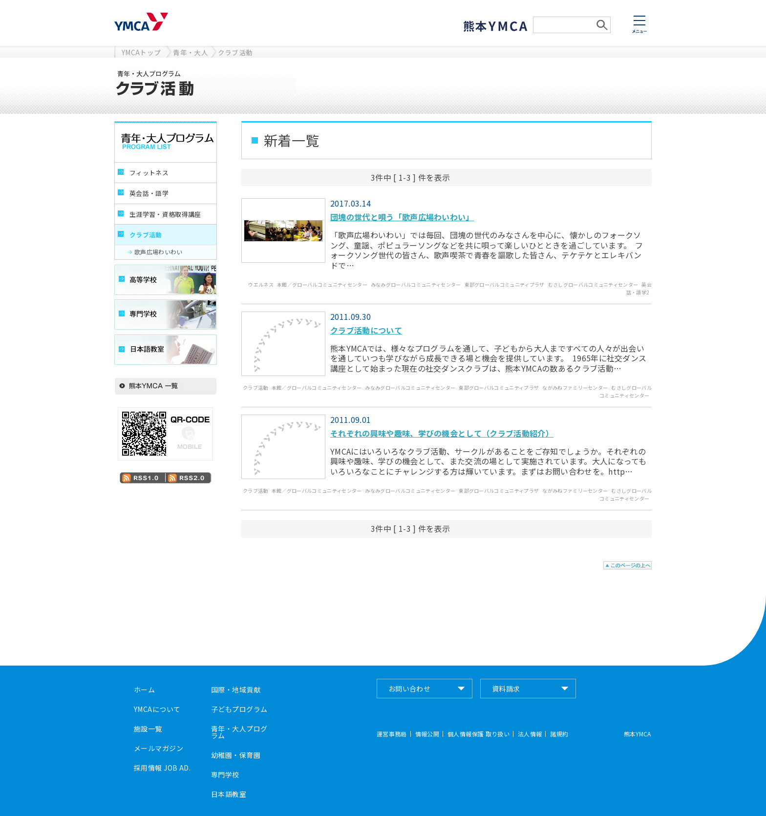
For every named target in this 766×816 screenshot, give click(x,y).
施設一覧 (148, 728)
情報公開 (427, 734)
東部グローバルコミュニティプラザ (505, 284)
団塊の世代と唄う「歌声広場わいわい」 (402, 217)
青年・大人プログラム (239, 732)
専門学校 (225, 774)
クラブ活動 (235, 52)
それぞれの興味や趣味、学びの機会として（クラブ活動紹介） (441, 433)
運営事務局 (392, 734)
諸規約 (559, 734)
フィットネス (149, 172)
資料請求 (506, 688)
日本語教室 (228, 794)
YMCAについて (157, 709)
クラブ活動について (366, 330)
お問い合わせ (409, 688)
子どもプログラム (239, 709)
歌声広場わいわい (158, 252)
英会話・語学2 (639, 288)
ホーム (144, 689)
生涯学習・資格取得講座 (165, 214)
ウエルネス (261, 284)
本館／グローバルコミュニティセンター (322, 284)
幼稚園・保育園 (235, 755)
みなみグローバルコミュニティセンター (416, 284)
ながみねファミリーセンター (575, 387)
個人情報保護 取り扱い (478, 734)
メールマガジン (158, 748)
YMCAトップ (141, 52)
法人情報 (530, 734)
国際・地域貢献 (235, 689)
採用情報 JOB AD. (162, 768)
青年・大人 (190, 52)
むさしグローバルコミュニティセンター (593, 284)
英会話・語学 (149, 193)
